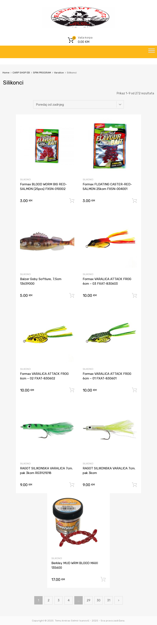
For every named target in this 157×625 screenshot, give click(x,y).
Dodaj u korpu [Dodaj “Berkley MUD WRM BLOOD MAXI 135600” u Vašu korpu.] (103, 579)
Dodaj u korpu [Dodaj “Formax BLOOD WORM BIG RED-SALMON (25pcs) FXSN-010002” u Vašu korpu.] (71, 201)
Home (6, 72)
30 (98, 600)
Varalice (59, 72)
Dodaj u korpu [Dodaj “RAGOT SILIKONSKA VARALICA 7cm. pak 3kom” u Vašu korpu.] (134, 485)
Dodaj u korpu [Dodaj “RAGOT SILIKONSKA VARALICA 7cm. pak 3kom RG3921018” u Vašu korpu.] (71, 485)
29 (88, 600)
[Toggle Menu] (151, 52)
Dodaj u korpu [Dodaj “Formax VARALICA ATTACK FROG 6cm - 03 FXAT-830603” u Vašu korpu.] (134, 295)
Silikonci (25, 179)
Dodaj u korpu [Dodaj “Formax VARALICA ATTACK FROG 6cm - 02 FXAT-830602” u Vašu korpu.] (71, 390)
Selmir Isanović (80, 620)
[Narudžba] (78, 104)
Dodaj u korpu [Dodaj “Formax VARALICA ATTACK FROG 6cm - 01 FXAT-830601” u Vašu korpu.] (134, 390)
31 (108, 600)
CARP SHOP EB (21, 72)
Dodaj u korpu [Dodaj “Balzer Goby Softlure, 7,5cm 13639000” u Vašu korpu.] (71, 295)
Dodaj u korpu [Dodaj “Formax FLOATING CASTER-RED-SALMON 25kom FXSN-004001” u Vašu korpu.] (134, 201)
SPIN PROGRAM (42, 72)
